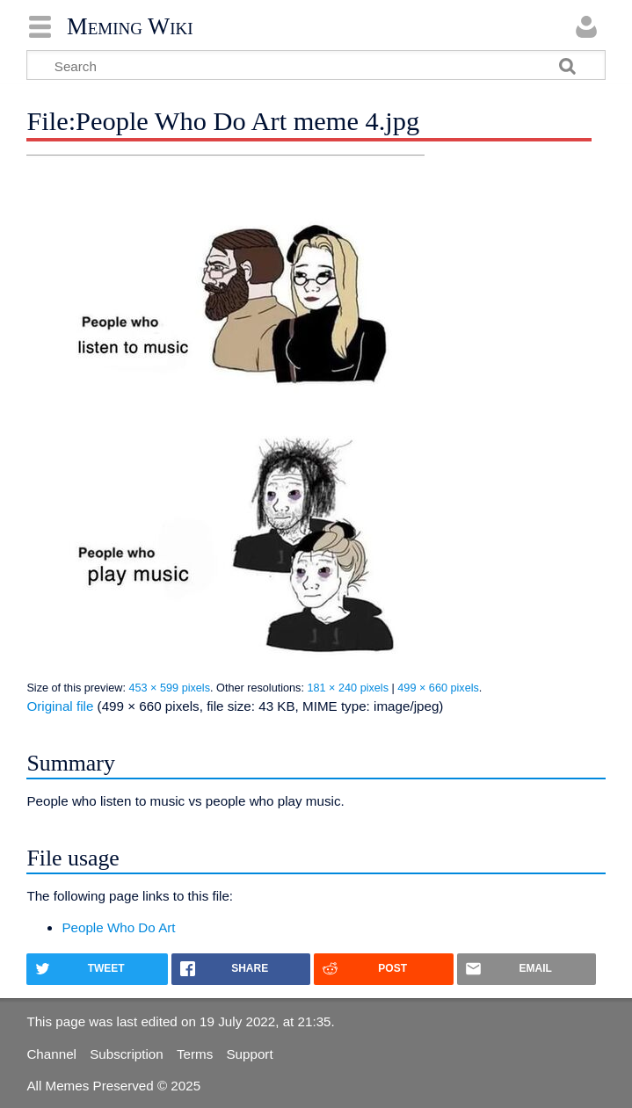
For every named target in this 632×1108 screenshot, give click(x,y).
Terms (195, 1053)
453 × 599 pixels (169, 688)
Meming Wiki (130, 26)
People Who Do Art (118, 927)
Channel (51, 1053)
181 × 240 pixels (348, 688)
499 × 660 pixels (438, 688)
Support (249, 1053)
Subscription (126, 1053)
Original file (59, 706)
